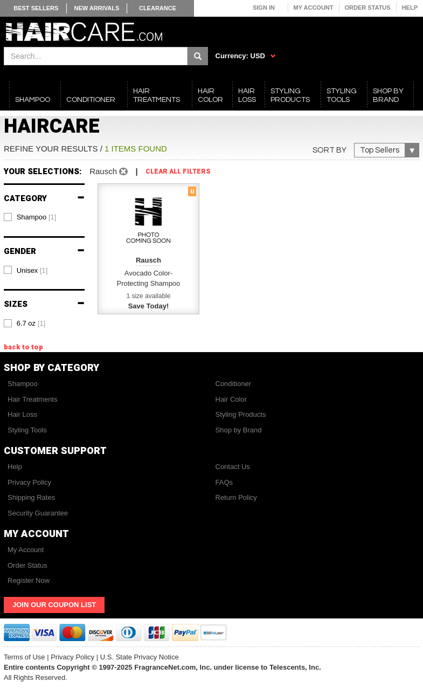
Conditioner (234, 384)
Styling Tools (27, 430)
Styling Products (241, 414)
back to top (23, 347)
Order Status (368, 7)
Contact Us (233, 467)
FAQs (224, 482)
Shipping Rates (31, 497)
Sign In (264, 7)
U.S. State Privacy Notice (139, 657)
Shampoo (23, 384)
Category (44, 198)
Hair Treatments (32, 399)
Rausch (108, 171)
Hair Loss (22, 414)
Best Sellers (35, 8)
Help (410, 7)
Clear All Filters (178, 171)
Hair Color (231, 399)
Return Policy (236, 497)
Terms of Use (24, 657)
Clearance (157, 8)
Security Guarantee (38, 513)
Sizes (44, 304)
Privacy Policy (29, 482)
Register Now (29, 580)
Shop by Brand (239, 430)
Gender (44, 251)
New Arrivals (97, 8)
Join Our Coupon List (54, 605)
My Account (314, 7)
